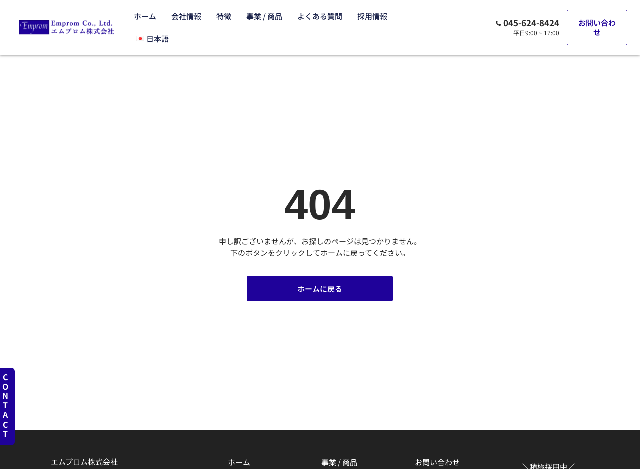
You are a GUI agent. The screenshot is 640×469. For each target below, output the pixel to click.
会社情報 (187, 16)
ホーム (145, 16)
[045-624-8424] (498, 23)
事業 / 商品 (264, 16)
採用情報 (373, 16)
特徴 (224, 16)
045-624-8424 (532, 22)
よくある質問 (320, 16)
